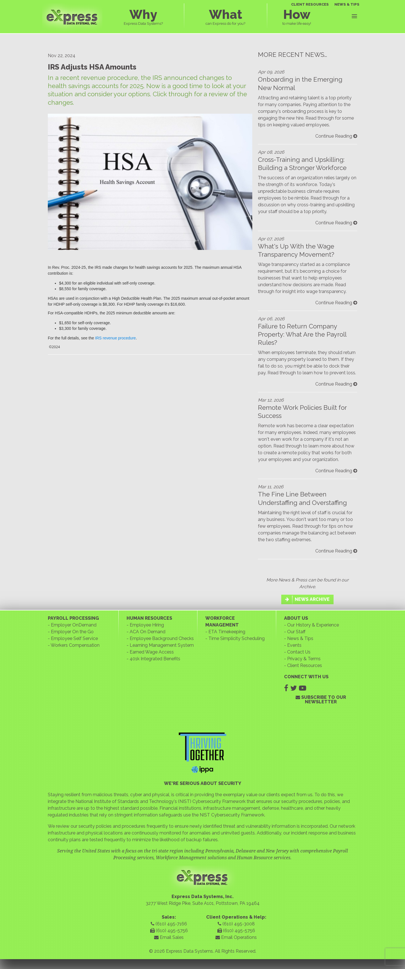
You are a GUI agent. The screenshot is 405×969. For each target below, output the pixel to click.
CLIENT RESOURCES (310, 4)
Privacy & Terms (304, 658)
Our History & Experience (313, 625)
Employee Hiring (147, 625)
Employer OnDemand (73, 625)
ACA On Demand (147, 631)
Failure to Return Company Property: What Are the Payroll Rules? (302, 334)
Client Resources (304, 665)
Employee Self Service (74, 638)
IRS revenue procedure (115, 338)
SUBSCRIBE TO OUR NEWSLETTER (321, 699)
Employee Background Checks (162, 638)
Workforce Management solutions (191, 857)
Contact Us (298, 652)
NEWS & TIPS (346, 4)
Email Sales (169, 937)
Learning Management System (162, 645)
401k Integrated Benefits (155, 658)
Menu (354, 16)
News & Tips (300, 638)
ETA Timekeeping (226, 631)
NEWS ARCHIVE (307, 599)
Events (294, 645)
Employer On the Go (72, 631)
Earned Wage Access (152, 652)
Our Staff (296, 631)
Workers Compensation (75, 645)
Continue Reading (336, 136)
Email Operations (236, 937)
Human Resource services (263, 857)
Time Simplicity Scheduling (236, 638)
